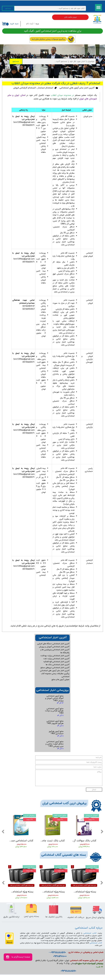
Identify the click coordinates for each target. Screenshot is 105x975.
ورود (37, 23)
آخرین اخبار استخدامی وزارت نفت (56, 658)
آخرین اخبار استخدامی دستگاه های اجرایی (53, 643)
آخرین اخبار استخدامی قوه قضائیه (56, 661)
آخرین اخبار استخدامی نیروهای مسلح (54, 667)
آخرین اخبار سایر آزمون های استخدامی (76, 87)
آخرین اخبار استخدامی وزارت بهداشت (54, 655)
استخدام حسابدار (45, 87)
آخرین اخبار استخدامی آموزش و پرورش (54, 646)
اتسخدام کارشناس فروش (24, 87)
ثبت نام (29, 23)
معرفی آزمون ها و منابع (60, 679)
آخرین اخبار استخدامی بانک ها (57, 664)
